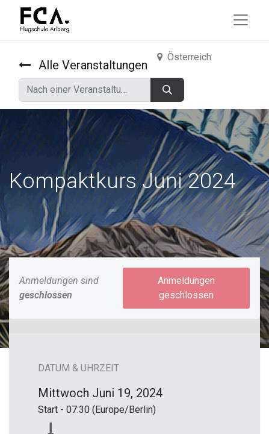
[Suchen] (167, 90)
